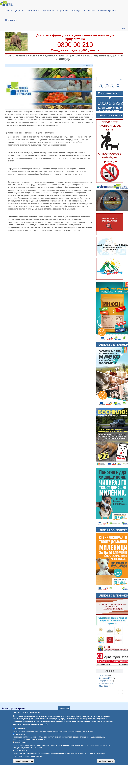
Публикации (11, 20)
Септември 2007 (106, 683)
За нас (8, 10)
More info (44, 727)
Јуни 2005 (103, 675)
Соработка (62, 10)
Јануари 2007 (105, 681)
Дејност (19, 10)
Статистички (21, 754)
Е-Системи (89, 10)
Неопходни (20, 738)
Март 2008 (103, 686)
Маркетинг (20, 732)
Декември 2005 (106, 678)
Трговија (76, 10)
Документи (48, 10)
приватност (64, 711)
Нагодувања (21, 746)
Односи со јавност (107, 10)
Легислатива (33, 10)
